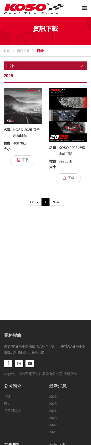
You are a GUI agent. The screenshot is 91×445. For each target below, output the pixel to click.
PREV (34, 202)
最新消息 (58, 386)
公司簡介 (12, 386)
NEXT (56, 202)
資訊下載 (23, 51)
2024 (53, 411)
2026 (53, 397)
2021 (53, 432)
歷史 (7, 404)
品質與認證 (12, 411)
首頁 (7, 51)
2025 (53, 404)
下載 (23, 160)
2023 (53, 418)
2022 (53, 425)
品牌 (7, 397)
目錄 (46, 66)
